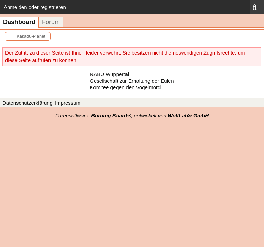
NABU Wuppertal (109, 74)
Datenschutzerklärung (27, 103)
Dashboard (19, 22)
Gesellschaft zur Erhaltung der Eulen (132, 81)
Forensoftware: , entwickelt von (132, 115)
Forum (51, 22)
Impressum (67, 103)
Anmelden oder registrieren (35, 7)
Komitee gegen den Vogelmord (125, 87)
